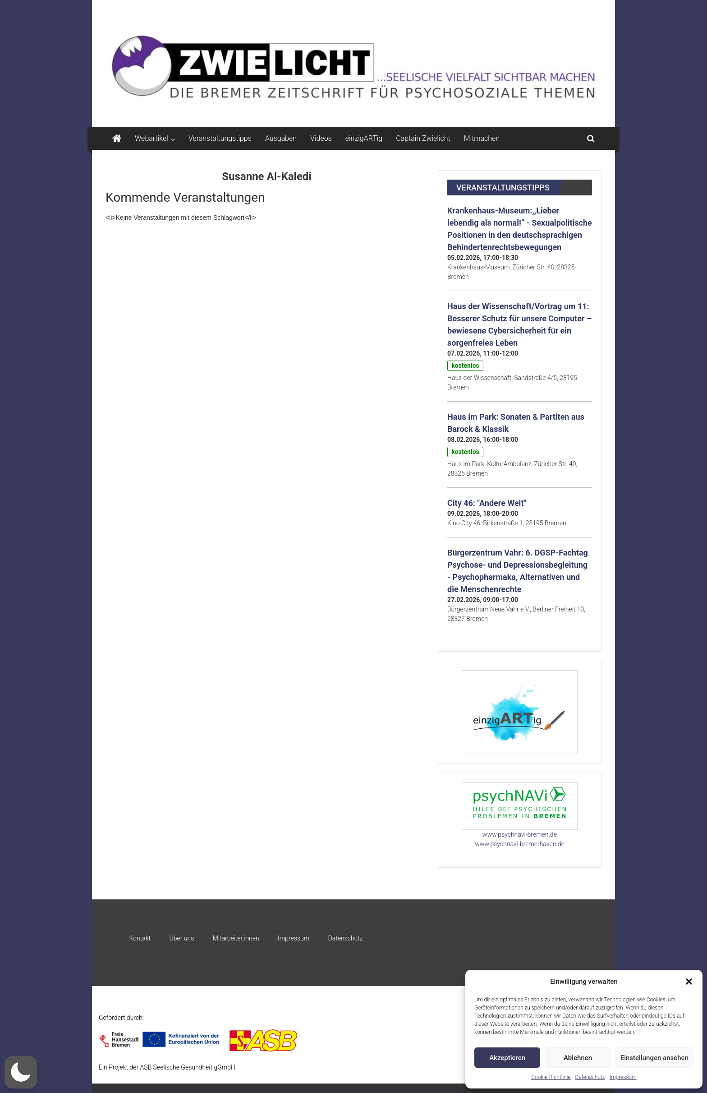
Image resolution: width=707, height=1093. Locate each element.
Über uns (181, 938)
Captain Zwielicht (423, 138)
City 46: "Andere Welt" (486, 503)
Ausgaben (281, 138)
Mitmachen (482, 138)
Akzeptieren (507, 1058)
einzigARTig (363, 138)
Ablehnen (578, 1058)
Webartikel (151, 138)
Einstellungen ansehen (654, 1058)
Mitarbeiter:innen (236, 938)
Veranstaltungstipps (220, 138)
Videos (321, 138)
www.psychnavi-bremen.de (519, 834)
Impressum (623, 1077)
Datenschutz (590, 1077)
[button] (688, 981)
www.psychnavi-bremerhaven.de (519, 844)
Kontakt (140, 938)
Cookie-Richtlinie (550, 1077)
